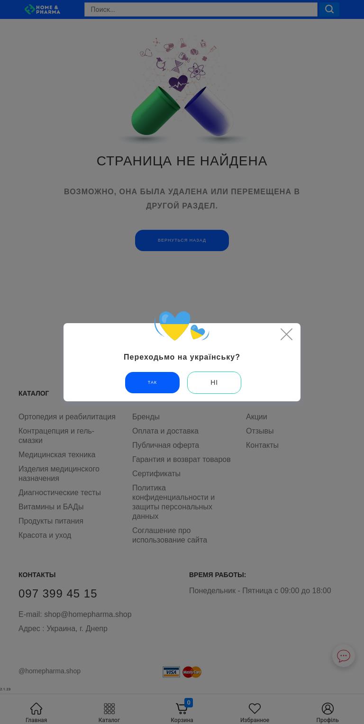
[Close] (286, 334)
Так (152, 382)
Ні (214, 382)
